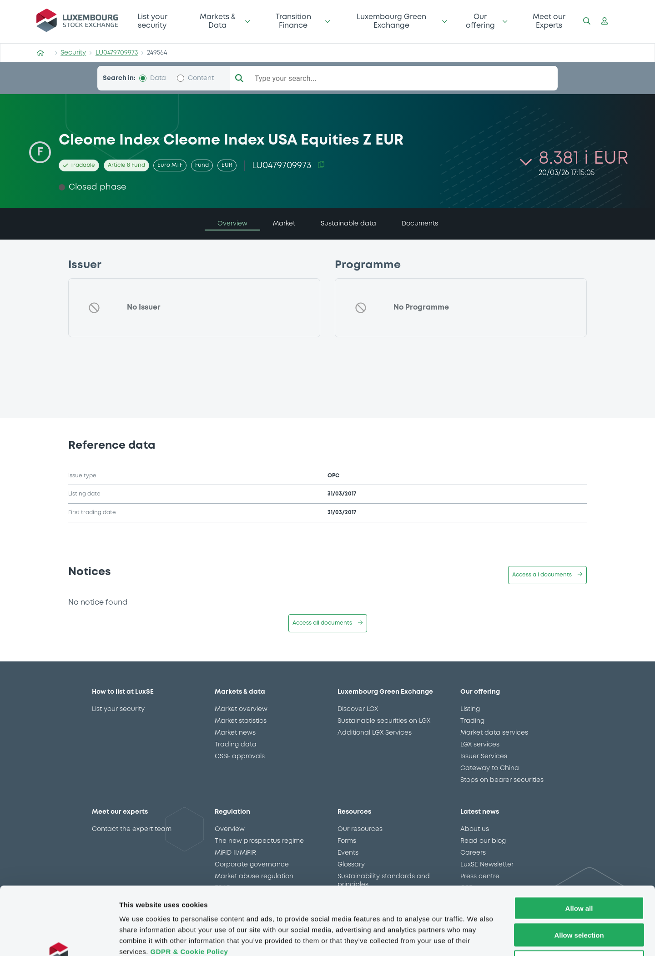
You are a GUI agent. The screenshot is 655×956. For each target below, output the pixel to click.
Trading (472, 721)
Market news (235, 733)
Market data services (494, 733)
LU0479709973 (117, 52)
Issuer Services (483, 756)
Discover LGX (358, 709)
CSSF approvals (240, 756)
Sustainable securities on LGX (384, 721)
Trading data (236, 744)
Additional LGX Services (375, 733)
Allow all (579, 844)
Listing (470, 709)
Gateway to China (489, 768)
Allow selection (579, 871)
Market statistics (241, 721)
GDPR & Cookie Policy (189, 887)
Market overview (241, 709)
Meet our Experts (549, 21)
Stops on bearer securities (502, 780)
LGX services (479, 744)
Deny (579, 898)
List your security (152, 21)
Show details (477, 938)
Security (73, 52)
